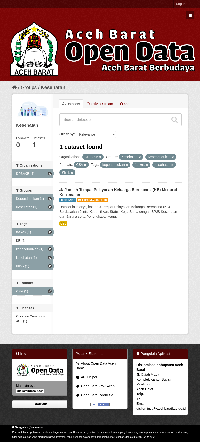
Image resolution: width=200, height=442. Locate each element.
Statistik (40, 404)
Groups (29, 87)
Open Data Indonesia (94, 395)
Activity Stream (100, 104)
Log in (180, 4)
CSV (63, 223)
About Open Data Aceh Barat (96, 365)
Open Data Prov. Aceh (95, 386)
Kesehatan (53, 87)
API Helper (86, 377)
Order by (66, 134)
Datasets (71, 104)
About (126, 104)
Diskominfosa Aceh (30, 390)
